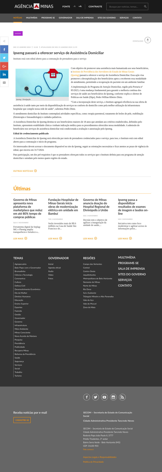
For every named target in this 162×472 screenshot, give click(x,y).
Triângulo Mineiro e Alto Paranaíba (98, 296)
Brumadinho (20, 271)
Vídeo (50, 275)
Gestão (18, 314)
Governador (20, 318)
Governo (18, 321)
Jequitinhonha (89, 275)
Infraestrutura (21, 325)
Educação (19, 300)
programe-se (48, 18)
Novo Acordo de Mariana (26, 336)
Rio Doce (87, 289)
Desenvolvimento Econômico (27, 289)
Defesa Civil (20, 285)
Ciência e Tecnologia (24, 275)
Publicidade (20, 347)
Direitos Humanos (23, 296)
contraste (95, 6)
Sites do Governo (107, 18)
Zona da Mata (89, 307)
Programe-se (128, 263)
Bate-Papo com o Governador (28, 267)
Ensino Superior (22, 303)
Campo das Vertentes (92, 264)
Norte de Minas (90, 285)
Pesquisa (18, 339)
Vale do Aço (88, 300)
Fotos (50, 278)
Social (17, 368)
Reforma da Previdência (25, 354)
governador (65, 18)
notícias (17, 18)
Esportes (18, 307)
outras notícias (25, 171)
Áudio (50, 271)
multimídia (31, 18)
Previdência (20, 343)
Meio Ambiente (21, 329)
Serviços (124, 18)
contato (137, 18)
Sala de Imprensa (85, 18)
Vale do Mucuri (90, 303)
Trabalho (18, 372)
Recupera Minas (22, 350)
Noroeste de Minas (91, 282)
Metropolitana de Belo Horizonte (97, 278)
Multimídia (126, 257)
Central (86, 267)
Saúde (18, 33)
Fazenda (18, 311)
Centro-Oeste (89, 271)
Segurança (19, 361)
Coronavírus (20, 278)
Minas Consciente (22, 332)
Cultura (18, 282)
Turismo (18, 375)
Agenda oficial (54, 267)
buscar (145, 6)
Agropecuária (20, 264)
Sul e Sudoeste (89, 293)
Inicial (50, 264)
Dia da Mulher (21, 293)
